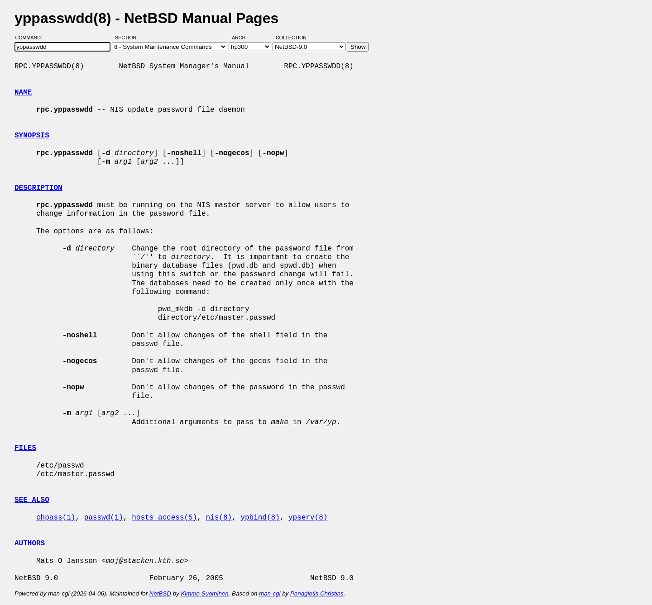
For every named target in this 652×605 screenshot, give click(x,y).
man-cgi (269, 593)
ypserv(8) (307, 518)
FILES (25, 448)
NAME (23, 93)
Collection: (292, 37)
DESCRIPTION (38, 188)
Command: (31, 37)
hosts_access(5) (164, 518)
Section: (128, 37)
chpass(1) (55, 518)
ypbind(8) (259, 518)
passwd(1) (103, 518)
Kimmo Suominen (204, 593)
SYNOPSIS (31, 136)
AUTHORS (29, 543)
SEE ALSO (31, 500)
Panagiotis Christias (317, 593)
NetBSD (160, 593)
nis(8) (219, 518)
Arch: (243, 37)
